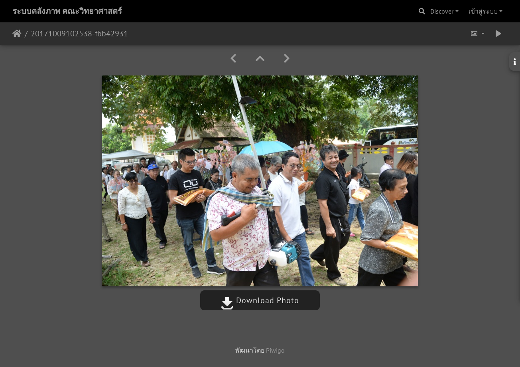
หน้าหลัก (17, 34)
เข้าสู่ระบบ (483, 11)
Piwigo (275, 350)
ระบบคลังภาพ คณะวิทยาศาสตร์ (67, 11)
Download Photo (260, 300)
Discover (441, 11)
